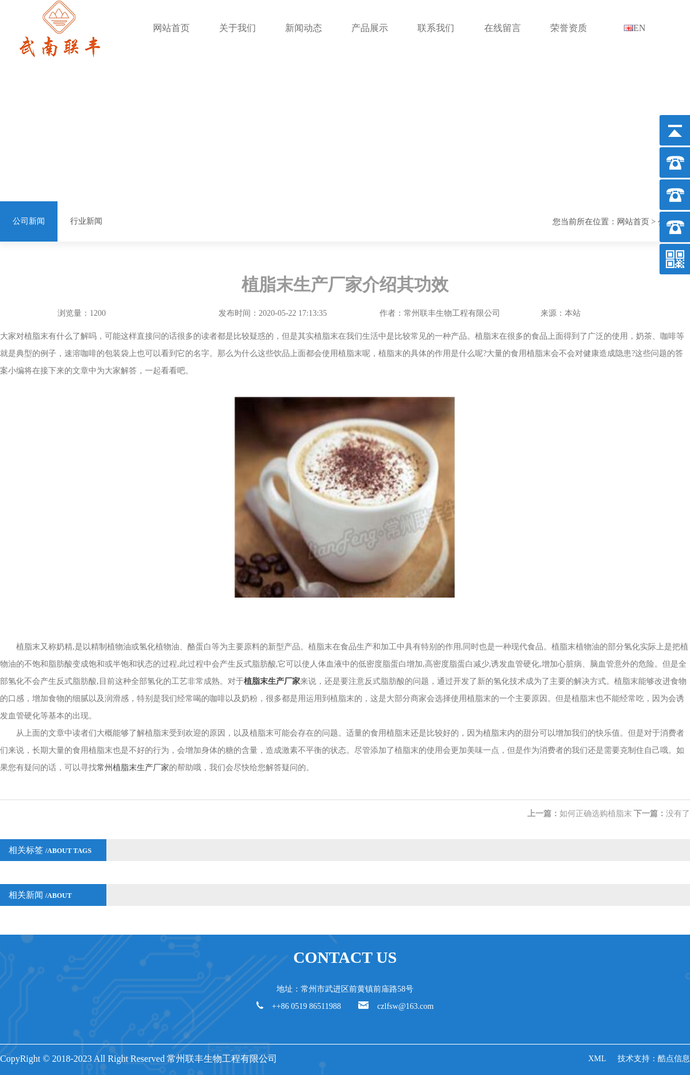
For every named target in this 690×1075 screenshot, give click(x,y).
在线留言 (502, 28)
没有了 (678, 813)
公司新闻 (29, 221)
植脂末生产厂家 (272, 681)
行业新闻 (86, 221)
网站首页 (171, 28)
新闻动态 (303, 28)
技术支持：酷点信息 (654, 1058)
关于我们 (237, 28)
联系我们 (435, 28)
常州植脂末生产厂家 (133, 767)
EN (634, 28)
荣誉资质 (568, 28)
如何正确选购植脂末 (595, 813)
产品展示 (369, 28)
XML (597, 1058)
